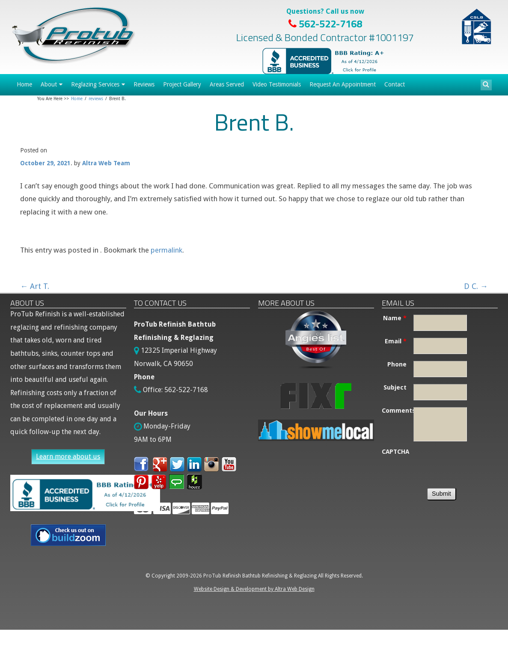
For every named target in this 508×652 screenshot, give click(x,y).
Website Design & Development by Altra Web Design (254, 589)
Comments (397, 410)
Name (395, 318)
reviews (96, 98)
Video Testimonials (277, 84)
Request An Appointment (342, 84)
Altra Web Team (106, 163)
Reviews (144, 84)
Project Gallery (182, 84)
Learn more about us (68, 457)
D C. (476, 286)
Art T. (34, 286)
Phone (397, 364)
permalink (166, 250)
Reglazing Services (95, 84)
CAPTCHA (395, 451)
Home (24, 84)
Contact (394, 84)
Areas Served (227, 84)
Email (396, 341)
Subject (395, 387)
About (49, 84)
